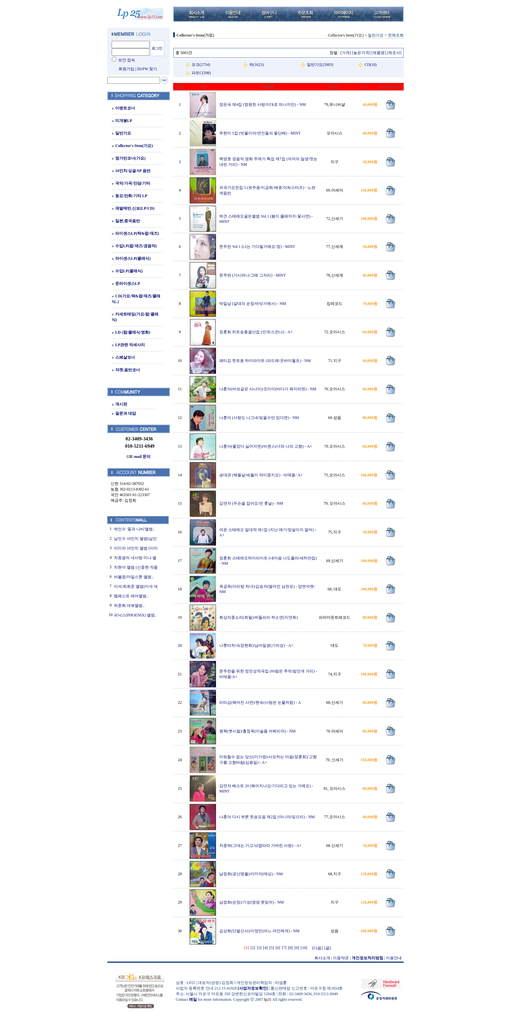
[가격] (345, 52)
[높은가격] (361, 52)
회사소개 (322, 958)
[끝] (327, 948)
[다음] (317, 948)
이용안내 (394, 958)
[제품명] (378, 52)
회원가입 (126, 69)
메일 (193, 999)
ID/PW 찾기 (147, 69)
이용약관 (341, 958)
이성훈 (281, 982)
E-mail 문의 (139, 456)
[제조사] (394, 52)
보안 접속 (126, 60)
